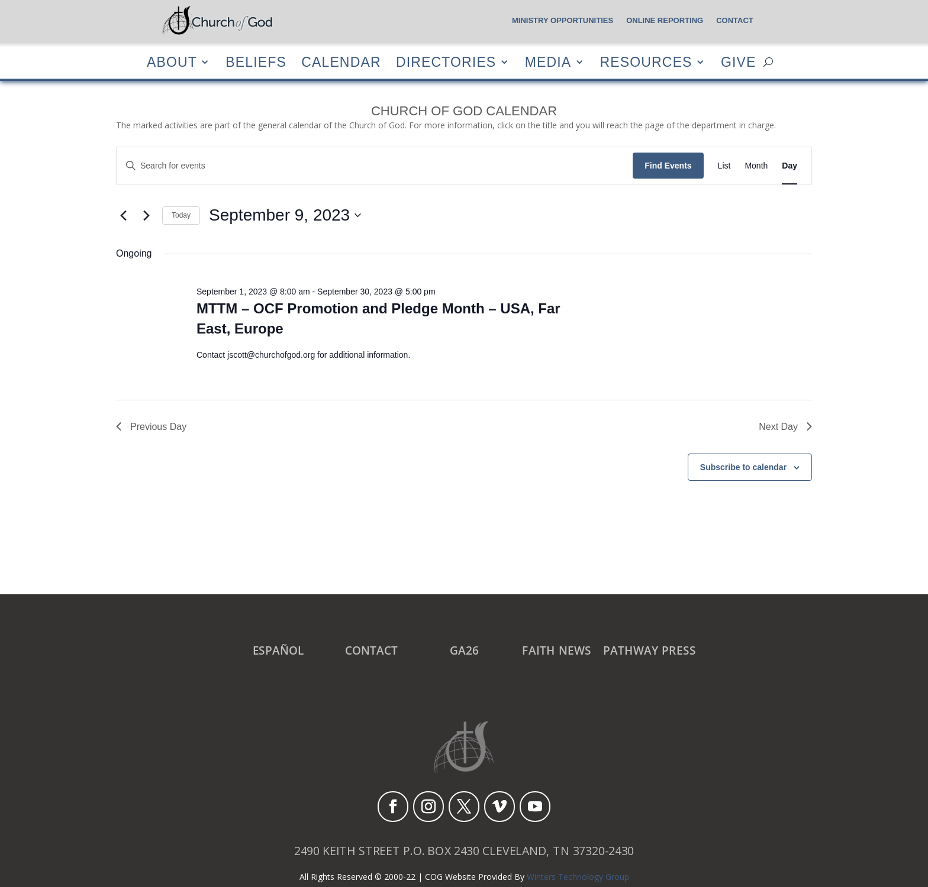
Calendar (341, 61)
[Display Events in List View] (724, 165)
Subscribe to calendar (743, 467)
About (172, 61)
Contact (734, 21)
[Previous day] (123, 215)
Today (181, 215)
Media (548, 61)
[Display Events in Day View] (789, 165)
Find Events (668, 165)
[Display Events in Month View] (756, 165)
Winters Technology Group (578, 876)
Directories (446, 61)
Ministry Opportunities (562, 21)
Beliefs (255, 61)
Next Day (785, 427)
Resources (646, 61)
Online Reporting (664, 21)
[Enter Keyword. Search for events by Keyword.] (375, 165)
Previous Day (151, 427)
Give (738, 61)
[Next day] (146, 215)
